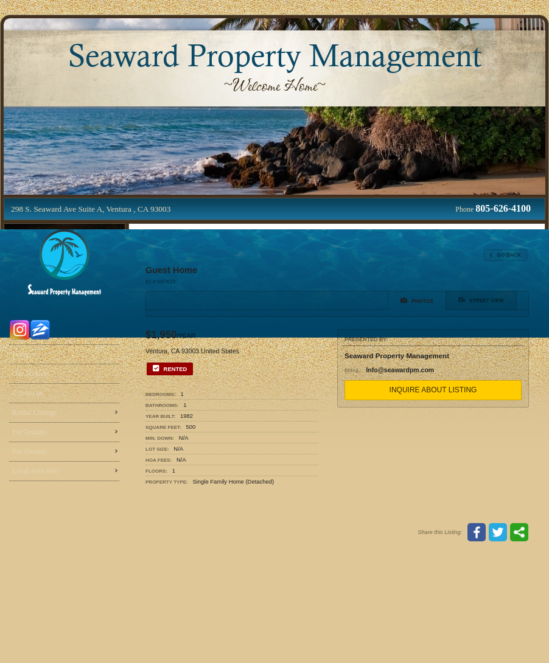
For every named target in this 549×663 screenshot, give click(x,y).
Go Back (505, 255)
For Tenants (29, 432)
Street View (481, 300)
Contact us (27, 393)
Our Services (31, 373)
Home (21, 354)
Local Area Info (35, 471)
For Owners (29, 451)
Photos (416, 300)
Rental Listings (34, 412)
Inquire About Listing (433, 390)
